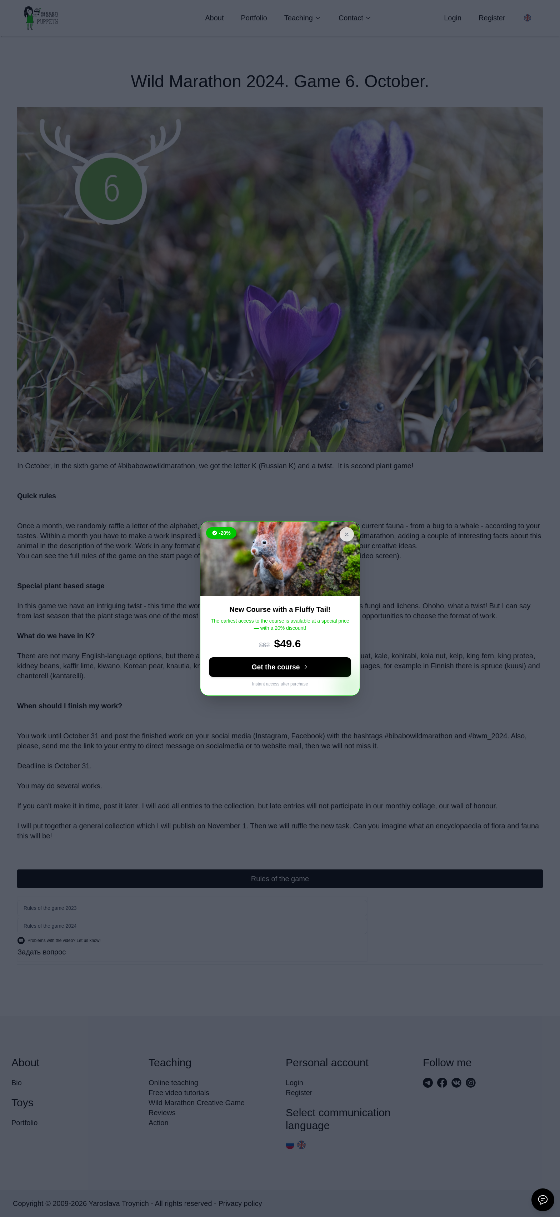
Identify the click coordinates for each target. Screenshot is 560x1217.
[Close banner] (347, 534)
